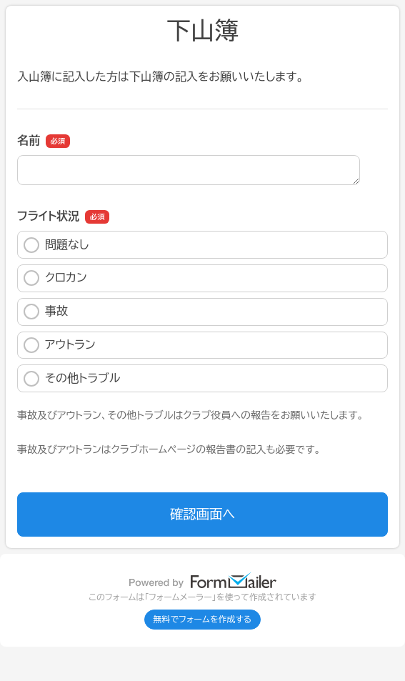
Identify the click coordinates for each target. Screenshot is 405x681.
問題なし (56, 245)
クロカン (55, 278)
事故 (46, 311)
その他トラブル (72, 379)
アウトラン (60, 345)
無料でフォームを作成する (203, 620)
